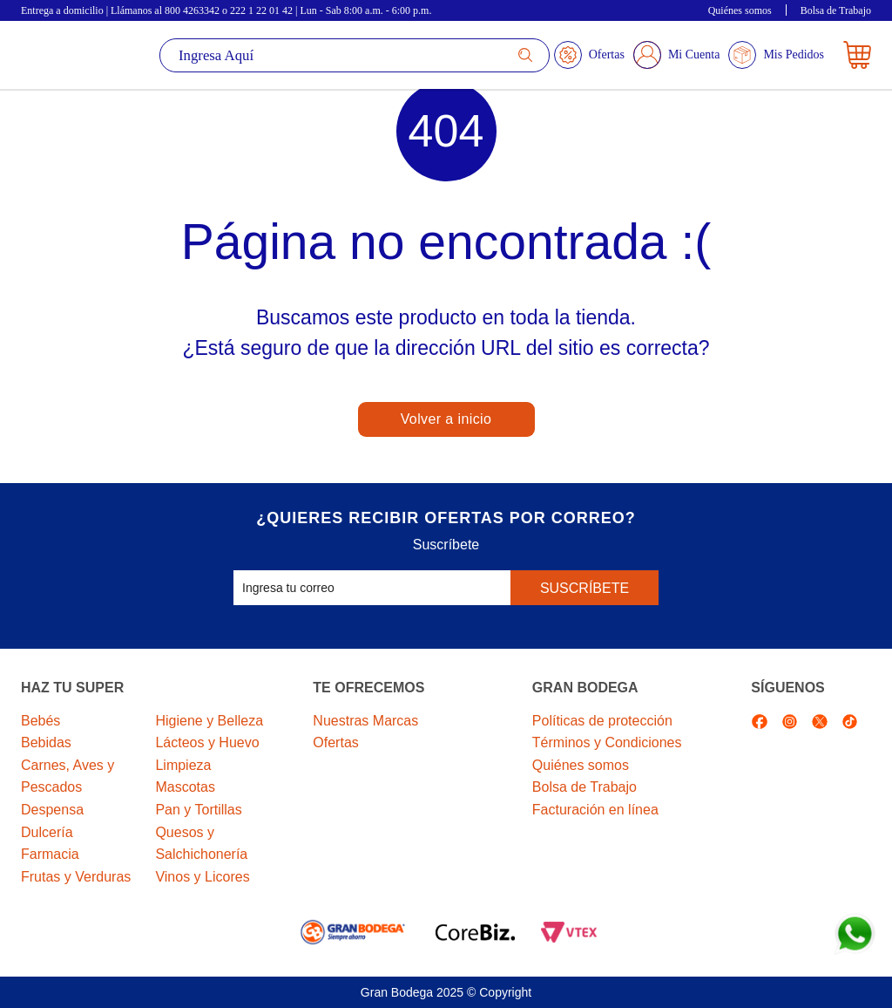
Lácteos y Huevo (207, 742)
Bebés (40, 720)
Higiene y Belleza (209, 720)
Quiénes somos (740, 10)
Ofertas (335, 742)
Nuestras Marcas (365, 720)
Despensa (52, 809)
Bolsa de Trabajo (836, 10)
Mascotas (184, 787)
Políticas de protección (602, 720)
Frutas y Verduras (76, 876)
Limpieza (183, 765)
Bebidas (46, 742)
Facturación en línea (595, 809)
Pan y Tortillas (198, 809)
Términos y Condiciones (607, 742)
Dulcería (47, 832)
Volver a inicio (446, 419)
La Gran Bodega (75, 54)
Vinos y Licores (202, 876)
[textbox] (354, 55)
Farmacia (50, 854)
